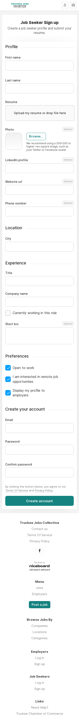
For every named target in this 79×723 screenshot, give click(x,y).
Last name (12, 80)
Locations (39, 632)
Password (12, 441)
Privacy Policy (44, 490)
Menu (6, 5)
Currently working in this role (35, 313)
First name (13, 57)
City (8, 238)
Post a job (40, 605)
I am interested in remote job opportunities (35, 379)
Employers (39, 594)
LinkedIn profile (39, 160)
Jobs (39, 588)
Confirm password (18, 464)
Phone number (39, 203)
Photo (39, 129)
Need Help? (39, 707)
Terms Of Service (16, 490)
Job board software (39, 570)
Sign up (39, 664)
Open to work (23, 368)
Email (9, 419)
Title (8, 272)
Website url (39, 181)
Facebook (39, 550)
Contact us (40, 529)
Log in (39, 658)
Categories (39, 638)
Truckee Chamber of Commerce (39, 714)
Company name (16, 293)
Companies (39, 626)
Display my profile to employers (29, 392)
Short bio (39, 324)
